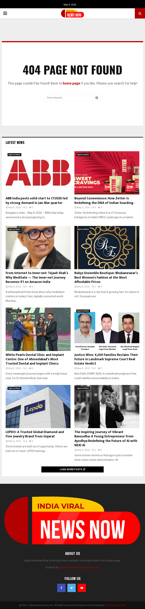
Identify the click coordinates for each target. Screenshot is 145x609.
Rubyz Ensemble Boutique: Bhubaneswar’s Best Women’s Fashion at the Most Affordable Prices (106, 277)
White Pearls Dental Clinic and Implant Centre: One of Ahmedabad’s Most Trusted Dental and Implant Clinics (35, 359)
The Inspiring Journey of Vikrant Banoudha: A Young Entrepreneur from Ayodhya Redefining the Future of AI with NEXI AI (105, 438)
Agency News (14, 155)
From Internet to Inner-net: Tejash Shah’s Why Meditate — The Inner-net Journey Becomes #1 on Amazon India (37, 277)
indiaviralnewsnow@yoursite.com (79, 567)
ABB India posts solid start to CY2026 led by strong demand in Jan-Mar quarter (37, 201)
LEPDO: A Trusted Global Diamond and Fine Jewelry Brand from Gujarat (35, 434)
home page (71, 83)
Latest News (15, 142)
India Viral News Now (115, 605)
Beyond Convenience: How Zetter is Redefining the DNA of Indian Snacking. (104, 201)
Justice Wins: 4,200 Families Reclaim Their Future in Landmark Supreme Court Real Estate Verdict (106, 359)
